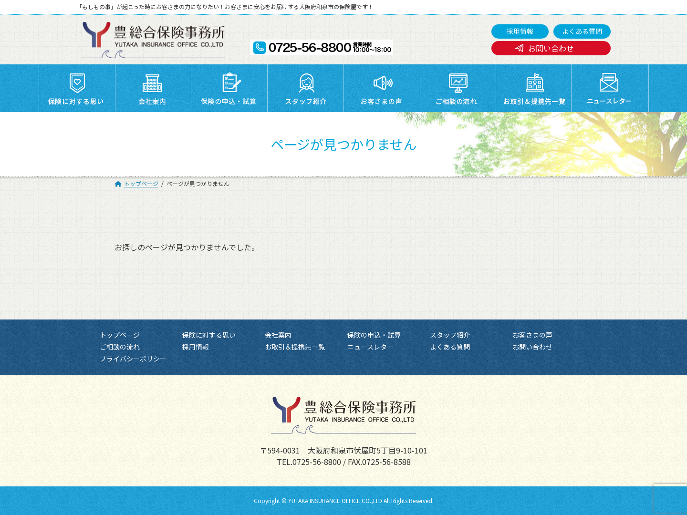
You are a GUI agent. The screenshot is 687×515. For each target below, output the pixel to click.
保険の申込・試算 (374, 335)
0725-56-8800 (316, 461)
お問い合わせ (551, 48)
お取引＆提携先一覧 (295, 346)
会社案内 (278, 335)
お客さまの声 (532, 335)
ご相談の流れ (120, 346)
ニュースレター (370, 346)
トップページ (120, 335)
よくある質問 (582, 31)
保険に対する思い (209, 335)
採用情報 (520, 31)
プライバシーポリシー (133, 359)
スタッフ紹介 (450, 335)
